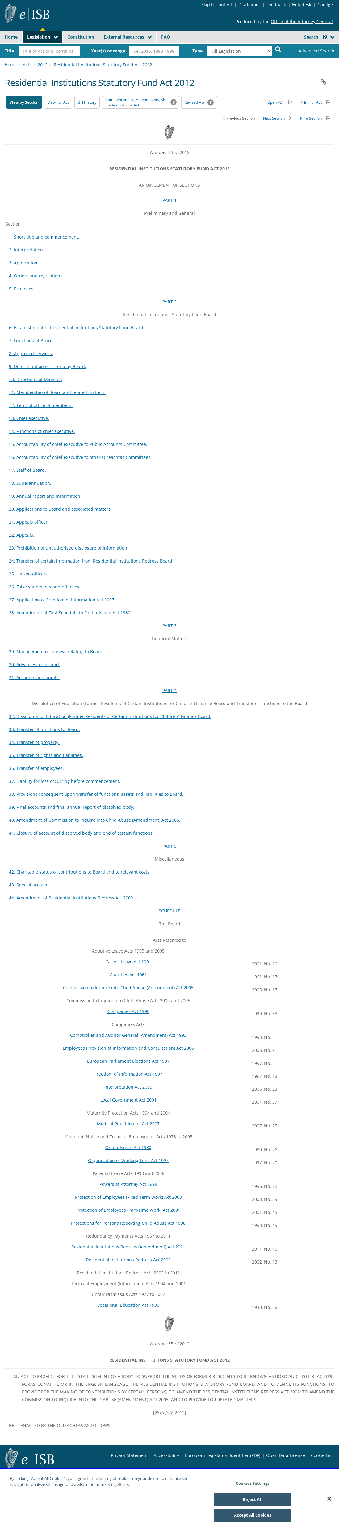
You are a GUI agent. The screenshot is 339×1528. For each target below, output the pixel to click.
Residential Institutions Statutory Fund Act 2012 (103, 65)
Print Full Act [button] (311, 102)
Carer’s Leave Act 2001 (128, 962)
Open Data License (285, 1455)
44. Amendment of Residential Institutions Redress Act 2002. (71, 898)
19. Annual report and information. (45, 496)
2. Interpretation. (26, 250)
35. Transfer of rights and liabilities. (46, 755)
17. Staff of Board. (27, 470)
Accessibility (166, 1455)
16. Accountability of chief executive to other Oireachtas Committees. (80, 457)
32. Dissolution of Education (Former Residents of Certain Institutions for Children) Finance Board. (110, 716)
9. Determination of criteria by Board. (47, 366)
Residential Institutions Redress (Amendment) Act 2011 (128, 1247)
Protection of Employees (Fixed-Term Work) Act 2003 (128, 1197)
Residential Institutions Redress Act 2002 (128, 1260)
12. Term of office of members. (41, 405)
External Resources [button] (124, 37)
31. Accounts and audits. (34, 677)
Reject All (252, 1501)
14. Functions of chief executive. (42, 431)
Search (315, 37)
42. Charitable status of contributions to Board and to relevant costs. (80, 872)
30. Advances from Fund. (34, 664)
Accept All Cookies (252, 1517)
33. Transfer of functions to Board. (44, 729)
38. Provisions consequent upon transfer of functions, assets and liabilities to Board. (96, 794)
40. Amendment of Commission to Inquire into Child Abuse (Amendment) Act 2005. (94, 820)
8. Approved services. (31, 353)
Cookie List (322, 1455)
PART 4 (169, 690)
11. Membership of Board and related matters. (57, 392)
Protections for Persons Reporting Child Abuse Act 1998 (128, 1223)
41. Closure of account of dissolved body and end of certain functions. (81, 833)
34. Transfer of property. (34, 742)
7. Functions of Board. (31, 340)
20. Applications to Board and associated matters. (60, 509)
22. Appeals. (21, 535)
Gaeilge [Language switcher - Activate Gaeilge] (325, 4)
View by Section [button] (24, 102)
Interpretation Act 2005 (128, 1087)
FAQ (165, 37)
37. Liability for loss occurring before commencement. (64, 781)
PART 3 (169, 626)
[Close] (329, 1501)
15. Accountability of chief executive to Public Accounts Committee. (78, 444)
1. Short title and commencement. (44, 237)
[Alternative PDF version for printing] (279, 102)
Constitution (80, 37)
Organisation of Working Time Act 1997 (128, 1160)
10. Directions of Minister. (35, 379)
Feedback (276, 4)
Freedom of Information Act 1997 (128, 1074)
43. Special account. (29, 885)
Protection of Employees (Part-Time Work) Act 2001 (128, 1210)
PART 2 (169, 302)
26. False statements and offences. (45, 587)
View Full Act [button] (58, 102)
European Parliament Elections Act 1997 (128, 1061)
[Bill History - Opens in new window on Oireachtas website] (87, 102)
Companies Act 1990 (128, 1011)
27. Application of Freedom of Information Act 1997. (62, 600)
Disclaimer (249, 4)
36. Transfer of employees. (36, 768)
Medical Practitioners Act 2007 (128, 1124)
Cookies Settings (252, 1485)
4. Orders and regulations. (36, 276)
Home (11, 37)
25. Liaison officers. (29, 574)
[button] (325, 37)
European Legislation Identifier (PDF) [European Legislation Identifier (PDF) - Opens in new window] (222, 1455)
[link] (311, 51)
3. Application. (24, 263)
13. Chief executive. (29, 418)
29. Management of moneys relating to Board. (56, 651)
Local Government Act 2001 (128, 1100)
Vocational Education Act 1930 (128, 1305)
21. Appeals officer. (29, 522)
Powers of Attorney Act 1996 (128, 1184)
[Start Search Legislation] (278, 49)
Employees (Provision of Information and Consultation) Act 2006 (128, 1048)
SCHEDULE (169, 911)
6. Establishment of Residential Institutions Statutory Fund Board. (76, 327)
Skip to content (216, 4)
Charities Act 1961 (128, 975)
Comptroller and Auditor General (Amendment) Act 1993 (128, 1035)
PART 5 (169, 846)
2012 (43, 65)
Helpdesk (301, 4)
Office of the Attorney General (302, 21)
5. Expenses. (22, 289)
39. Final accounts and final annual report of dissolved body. (71, 807)
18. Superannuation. (30, 483)
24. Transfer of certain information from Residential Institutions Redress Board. (91, 561)
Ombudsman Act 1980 (128, 1147)
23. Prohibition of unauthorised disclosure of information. (68, 548)
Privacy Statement (129, 1455)
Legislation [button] (38, 37)
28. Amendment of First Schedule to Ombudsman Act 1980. (70, 613)
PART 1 (169, 200)
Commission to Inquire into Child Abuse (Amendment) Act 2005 (128, 987)
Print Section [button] (311, 118)
